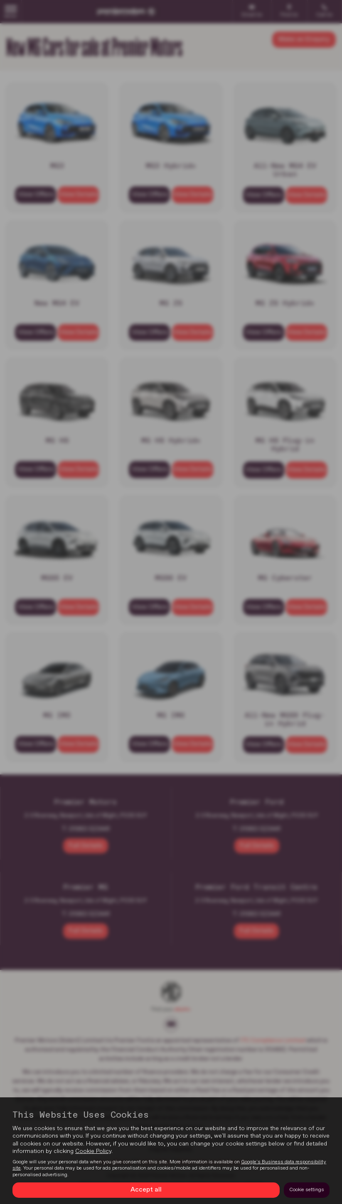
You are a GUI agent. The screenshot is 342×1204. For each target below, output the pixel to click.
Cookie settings (306, 1189)
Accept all (146, 1190)
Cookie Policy (93, 1151)
